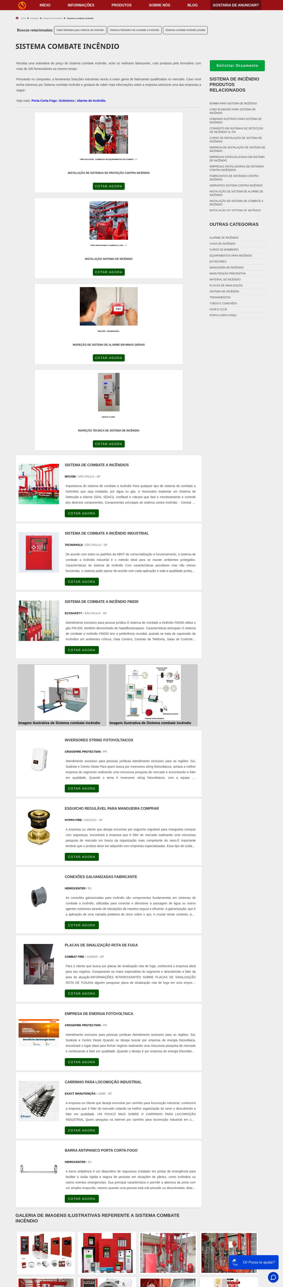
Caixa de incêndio (222, 243)
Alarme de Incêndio (91, 100)
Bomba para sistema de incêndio (233, 103)
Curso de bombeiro (224, 249)
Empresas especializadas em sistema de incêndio (237, 158)
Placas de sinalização (226, 285)
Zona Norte (49, 1182)
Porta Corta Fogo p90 (164, 1247)
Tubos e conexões (223, 303)
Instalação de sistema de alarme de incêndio (236, 193)
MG (49, 1143)
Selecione (24, 1143)
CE (135, 1143)
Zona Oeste (70, 1182)
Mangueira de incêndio (227, 267)
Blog (192, 5)
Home (239, 1231)
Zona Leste (108, 1182)
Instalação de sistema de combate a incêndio (236, 202)
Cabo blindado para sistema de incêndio (80, 30)
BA (124, 1143)
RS (103, 1143)
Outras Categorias (234, 224)
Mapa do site (245, 1253)
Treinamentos (220, 297)
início (45, 5)
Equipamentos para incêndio (231, 255)
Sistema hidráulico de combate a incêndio (134, 30)
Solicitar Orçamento (237, 65)
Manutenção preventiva (228, 273)
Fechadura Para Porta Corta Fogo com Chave (183, 1258)
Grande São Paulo (133, 1182)
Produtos (122, 5)
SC (92, 1143)
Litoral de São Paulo (163, 1182)
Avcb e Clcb (218, 309)
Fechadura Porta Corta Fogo (170, 1236)
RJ (38, 1143)
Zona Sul (89, 1182)
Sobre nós (159, 5)
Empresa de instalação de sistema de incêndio (237, 149)
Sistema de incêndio (224, 291)
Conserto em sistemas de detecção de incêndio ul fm (236, 130)
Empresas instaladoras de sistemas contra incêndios (237, 168)
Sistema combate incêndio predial (185, 30)
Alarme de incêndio (224, 237)
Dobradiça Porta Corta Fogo (170, 1242)
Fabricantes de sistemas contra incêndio (234, 178)
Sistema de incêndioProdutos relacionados (234, 84)
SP (71, 1143)
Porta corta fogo (223, 315)
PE (113, 1143)
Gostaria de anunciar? (236, 5)
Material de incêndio (225, 279)
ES (60, 1143)
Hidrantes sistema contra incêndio (236, 185)
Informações (81, 5)
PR (81, 1143)
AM (164, 1143)
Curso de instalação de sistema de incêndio (236, 139)
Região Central (27, 1182)
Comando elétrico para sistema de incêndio (236, 120)
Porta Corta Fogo (44, 100)
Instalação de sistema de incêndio (235, 210)
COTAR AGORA (39, 190)
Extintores (66, 100)
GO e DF (149, 1143)
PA (174, 1143)
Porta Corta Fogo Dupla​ (166, 1253)
